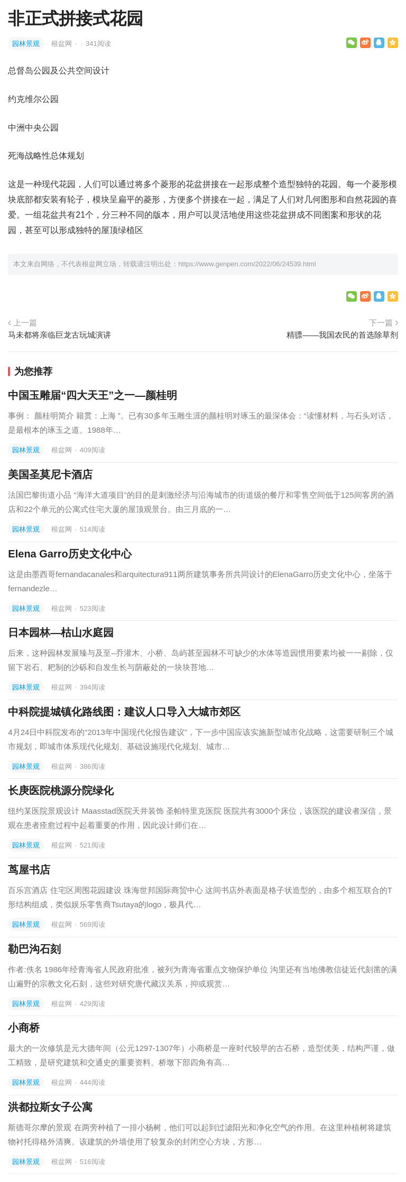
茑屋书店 (29, 870)
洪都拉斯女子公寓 (50, 1107)
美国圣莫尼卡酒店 (50, 474)
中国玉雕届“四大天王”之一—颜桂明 (92, 395)
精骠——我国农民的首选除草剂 (342, 334)
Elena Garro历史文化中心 (69, 554)
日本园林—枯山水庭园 (61, 632)
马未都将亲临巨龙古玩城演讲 (59, 334)
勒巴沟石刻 (34, 949)
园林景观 (26, 44)
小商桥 (24, 1028)
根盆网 (62, 44)
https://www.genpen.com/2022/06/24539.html (247, 264)
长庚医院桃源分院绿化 (61, 790)
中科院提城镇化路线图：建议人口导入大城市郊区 (124, 712)
